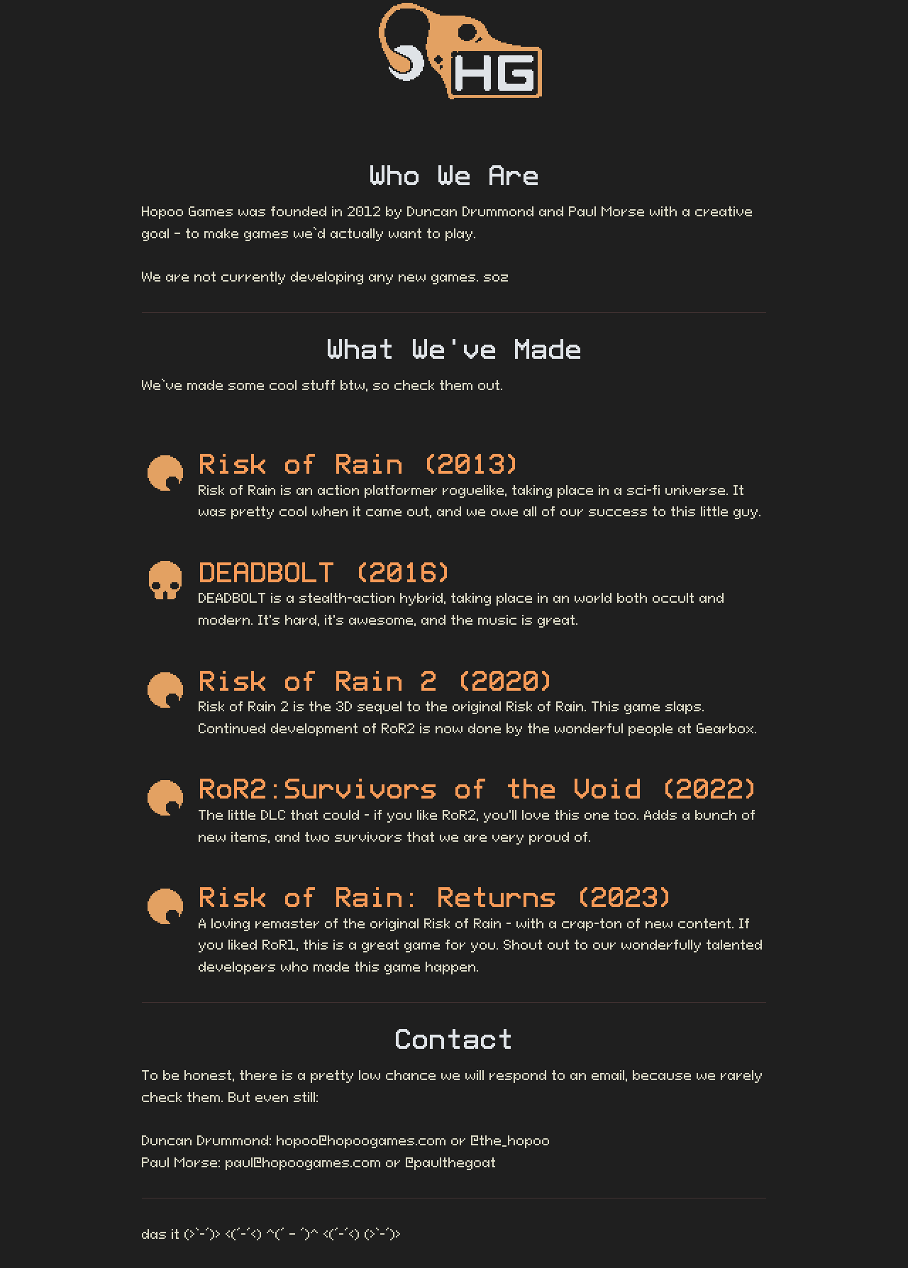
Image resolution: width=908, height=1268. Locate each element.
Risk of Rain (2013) (360, 464)
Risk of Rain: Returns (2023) (437, 897)
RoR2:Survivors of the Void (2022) (479, 788)
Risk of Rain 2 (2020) (377, 681)
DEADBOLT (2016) (326, 572)
